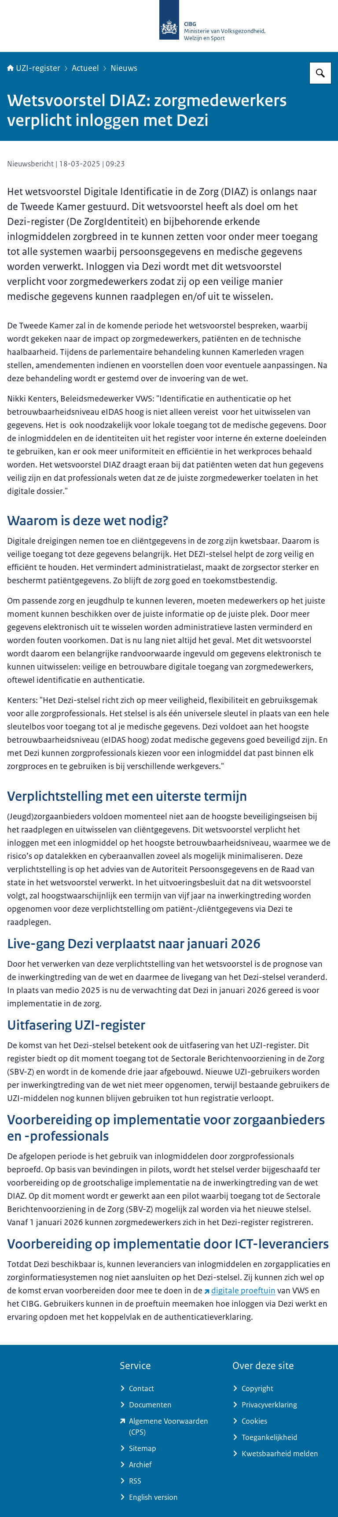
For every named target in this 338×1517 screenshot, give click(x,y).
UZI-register (33, 68)
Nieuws (123, 68)
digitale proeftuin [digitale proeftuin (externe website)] (240, 1290)
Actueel (85, 68)
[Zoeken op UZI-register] (320, 73)
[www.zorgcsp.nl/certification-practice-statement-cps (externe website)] (169, 1427)
